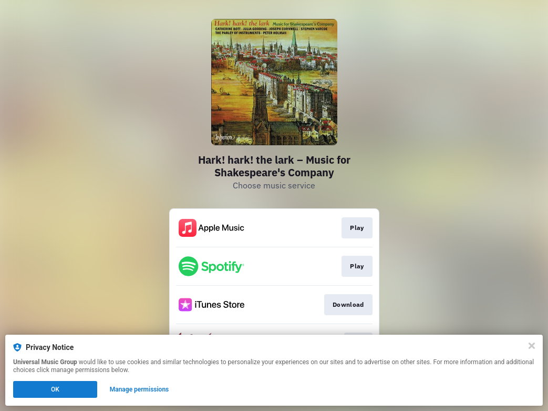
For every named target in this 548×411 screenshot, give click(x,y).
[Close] (531, 345)
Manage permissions (139, 389)
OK (55, 389)
